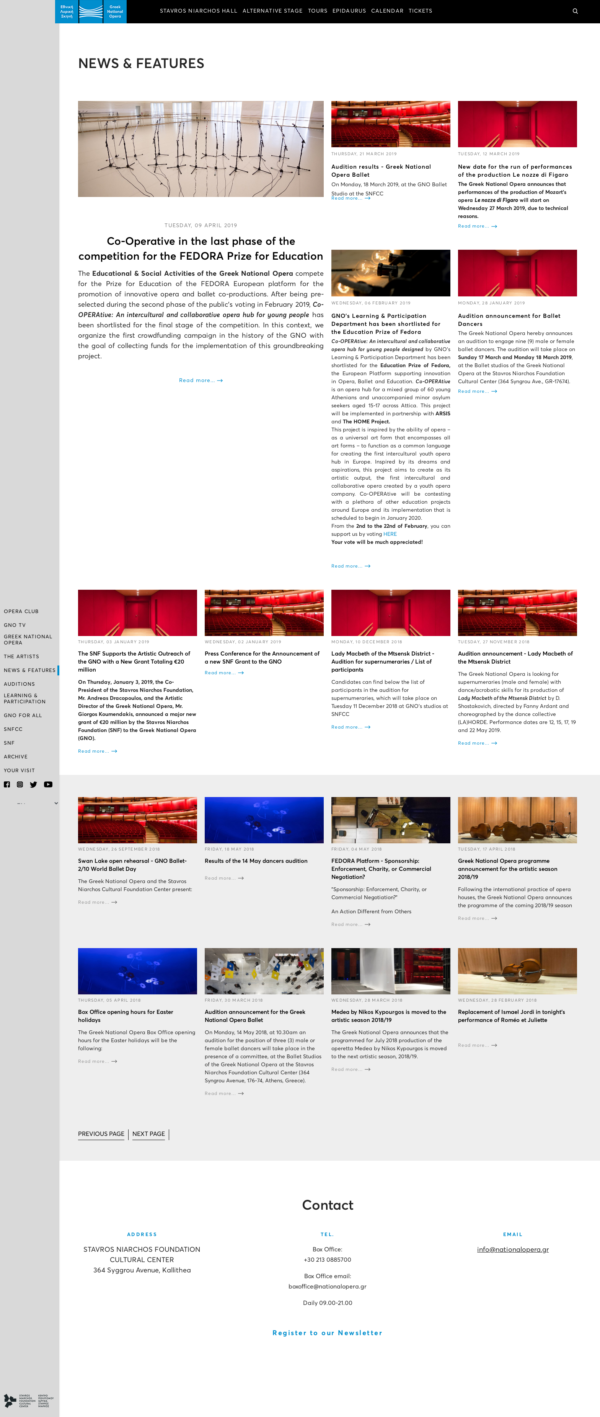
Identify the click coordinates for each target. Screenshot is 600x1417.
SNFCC (13, 729)
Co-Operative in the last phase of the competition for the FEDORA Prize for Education (204, 256)
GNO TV (15, 626)
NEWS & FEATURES (30, 671)
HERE (392, 541)
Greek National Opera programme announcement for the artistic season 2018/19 (509, 876)
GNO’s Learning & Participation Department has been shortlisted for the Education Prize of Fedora (388, 323)
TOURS (322, 11)
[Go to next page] (154, 1141)
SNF (9, 743)
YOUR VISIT (19, 770)
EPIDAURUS (353, 11)
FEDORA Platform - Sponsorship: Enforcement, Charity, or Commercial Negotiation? (384, 876)
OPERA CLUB (21, 612)
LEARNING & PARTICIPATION (25, 698)
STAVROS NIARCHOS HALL (203, 11)
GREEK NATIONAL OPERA (28, 640)
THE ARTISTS (21, 657)
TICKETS (425, 11)
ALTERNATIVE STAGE (277, 11)
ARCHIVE (16, 757)
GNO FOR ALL (23, 715)
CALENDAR (391, 11)
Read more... (200, 395)
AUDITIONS (19, 684)
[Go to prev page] (105, 1141)
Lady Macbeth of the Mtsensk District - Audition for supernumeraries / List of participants (385, 669)
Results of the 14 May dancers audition (259, 867)
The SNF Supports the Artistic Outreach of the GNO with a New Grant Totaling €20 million (138, 669)
